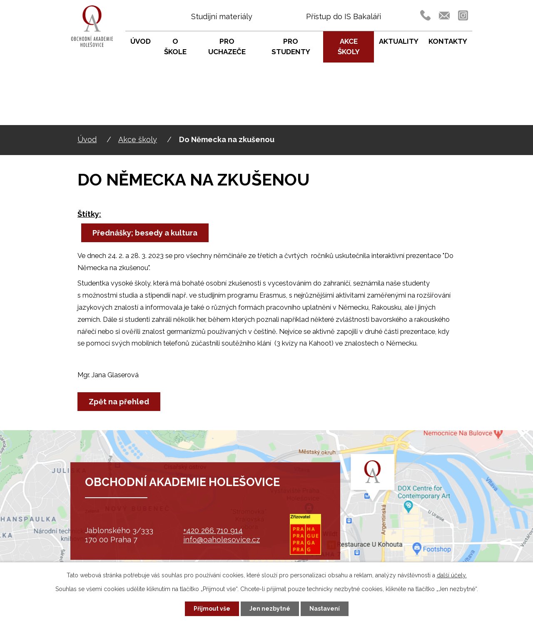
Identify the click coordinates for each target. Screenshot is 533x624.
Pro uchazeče (227, 46)
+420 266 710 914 (213, 530)
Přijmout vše (212, 608)
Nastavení (324, 608)
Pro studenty (290, 46)
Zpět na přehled (119, 401)
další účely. (452, 575)
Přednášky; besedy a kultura (144, 232)
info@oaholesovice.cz (221, 539)
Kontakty (447, 41)
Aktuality (398, 41)
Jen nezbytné (269, 608)
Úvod (87, 139)
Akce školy (137, 139)
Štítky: (89, 214)
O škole (175, 46)
